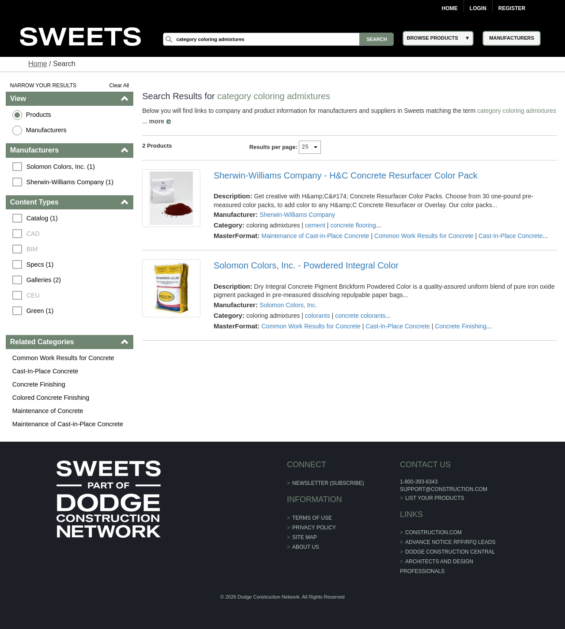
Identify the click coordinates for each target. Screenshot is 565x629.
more (156, 121)
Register (511, 8)
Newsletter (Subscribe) (328, 483)
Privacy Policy (314, 528)
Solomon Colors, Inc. (288, 305)
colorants (317, 315)
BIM (32, 249)
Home (450, 8)
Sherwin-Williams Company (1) (70, 182)
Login (478, 8)
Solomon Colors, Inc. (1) (60, 166)
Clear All (119, 85)
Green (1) (40, 310)
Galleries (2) (43, 279)
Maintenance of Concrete (47, 410)
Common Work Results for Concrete (63, 357)
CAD (33, 233)
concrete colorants (360, 315)
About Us (305, 547)
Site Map (304, 537)
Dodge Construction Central (450, 552)
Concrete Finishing (38, 384)
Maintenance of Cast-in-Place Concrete (67, 424)
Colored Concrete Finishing (50, 397)
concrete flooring (353, 225)
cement (315, 225)
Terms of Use (312, 518)
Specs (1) (40, 264)
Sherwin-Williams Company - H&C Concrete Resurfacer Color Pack (346, 175)
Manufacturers (46, 130)
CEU (33, 295)
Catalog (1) (42, 218)
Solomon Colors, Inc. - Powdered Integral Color (306, 265)
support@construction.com (443, 489)
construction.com (433, 532)
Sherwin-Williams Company (297, 214)
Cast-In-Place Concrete (45, 371)
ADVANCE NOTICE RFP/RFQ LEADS (450, 542)
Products (38, 114)
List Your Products (434, 498)
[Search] (278, 39)
